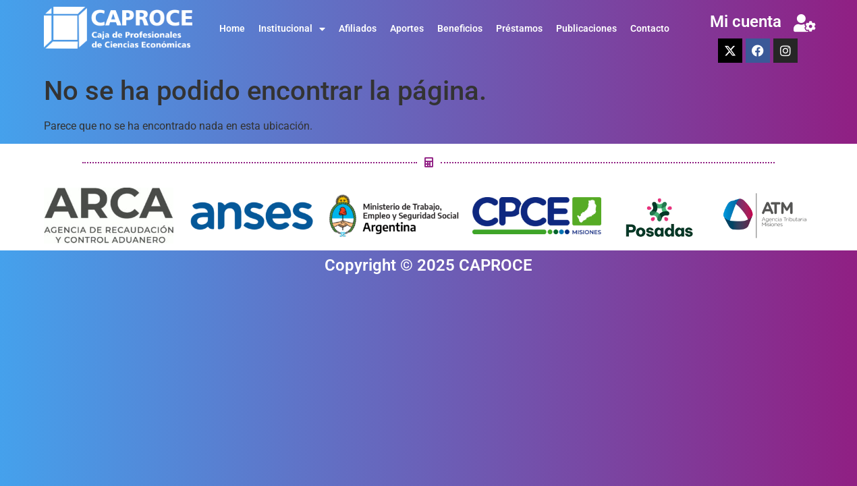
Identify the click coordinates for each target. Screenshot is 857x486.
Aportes (407, 28)
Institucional (291, 29)
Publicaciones (586, 28)
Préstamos (519, 28)
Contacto (649, 28)
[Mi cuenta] (804, 23)
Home (232, 28)
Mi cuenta (745, 21)
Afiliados (358, 28)
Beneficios (459, 28)
